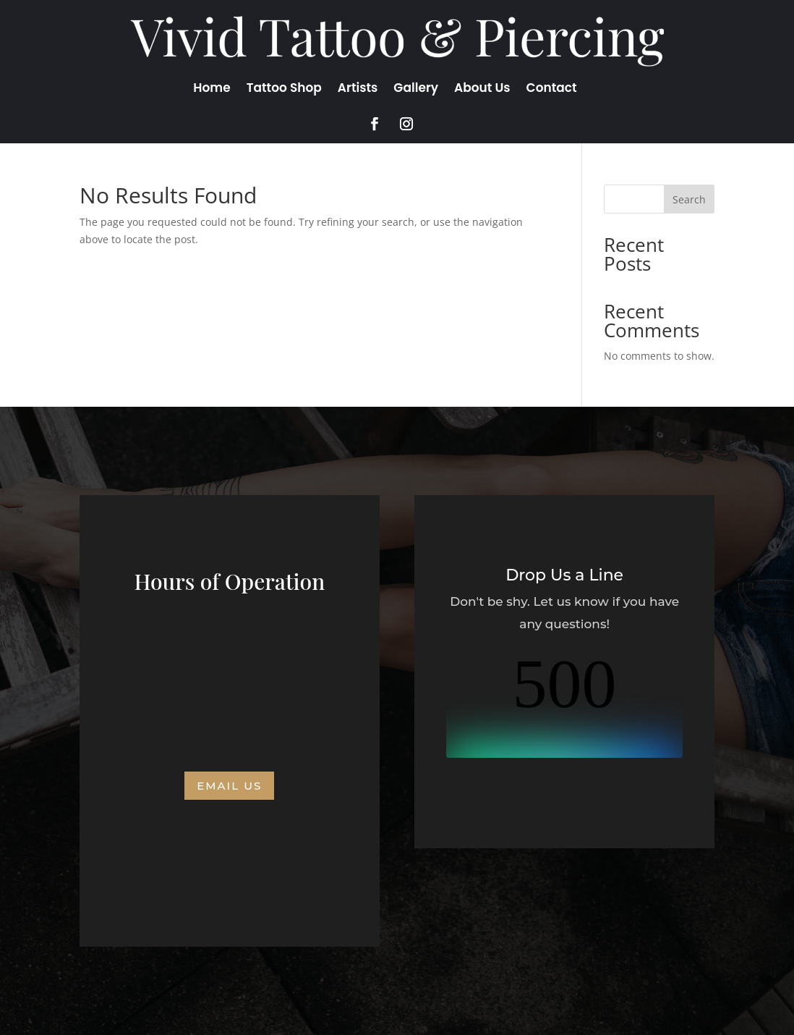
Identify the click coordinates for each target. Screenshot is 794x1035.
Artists (358, 89)
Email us (229, 786)
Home (211, 89)
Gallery (415, 89)
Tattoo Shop (284, 89)
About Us (482, 89)
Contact (551, 89)
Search (689, 199)
